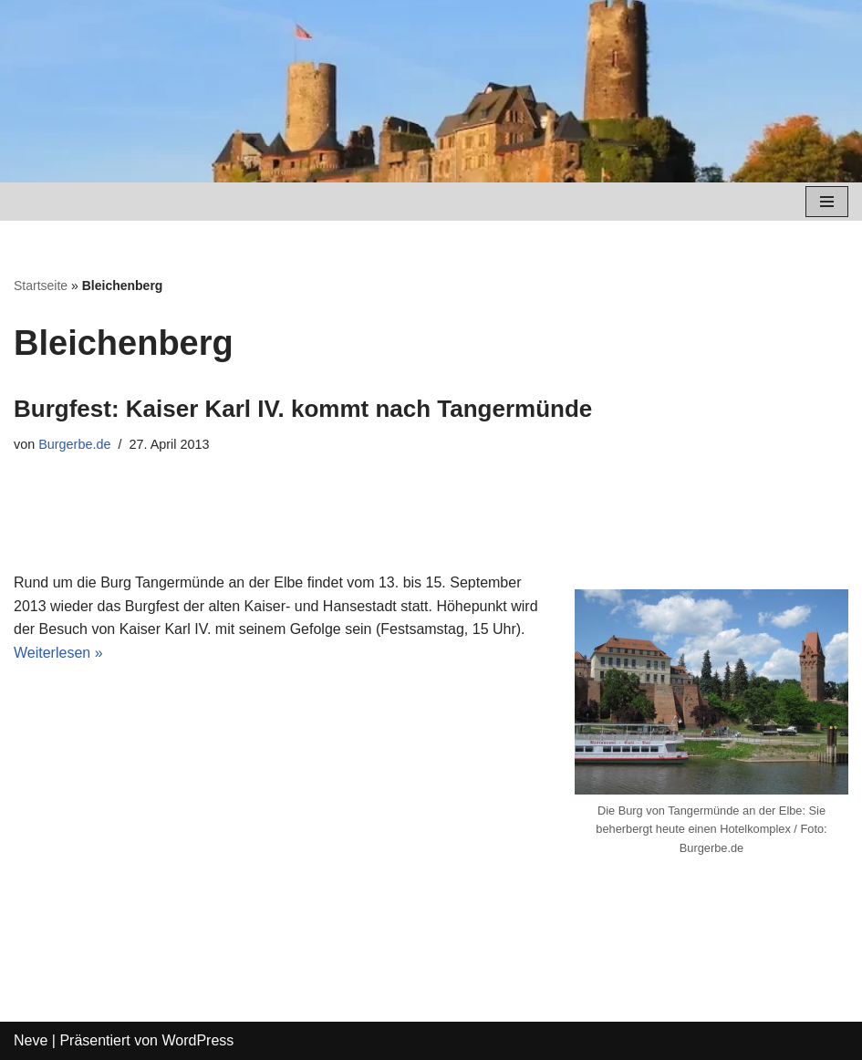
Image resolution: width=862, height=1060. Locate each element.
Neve (30, 1040)
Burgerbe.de (74, 444)
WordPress (197, 1040)
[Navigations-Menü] (826, 201)
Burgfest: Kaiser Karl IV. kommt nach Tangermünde (303, 408)
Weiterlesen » (58, 652)
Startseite (41, 285)
